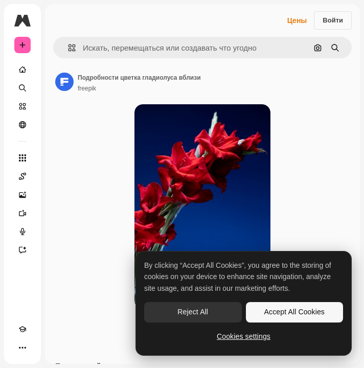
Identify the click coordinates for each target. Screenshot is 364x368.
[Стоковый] (22, 106)
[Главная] (22, 69)
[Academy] (22, 329)
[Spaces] (22, 176)
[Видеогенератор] (22, 213)
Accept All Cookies (294, 312)
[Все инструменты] (22, 158)
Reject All (192, 312)
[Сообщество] (22, 125)
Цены (297, 20)
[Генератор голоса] (22, 231)
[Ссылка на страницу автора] (64, 82)
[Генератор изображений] (22, 195)
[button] (68, 48)
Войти (333, 20)
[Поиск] (22, 88)
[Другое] (22, 347)
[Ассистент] (22, 250)
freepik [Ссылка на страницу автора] (87, 88)
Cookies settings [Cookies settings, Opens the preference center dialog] (243, 336)
